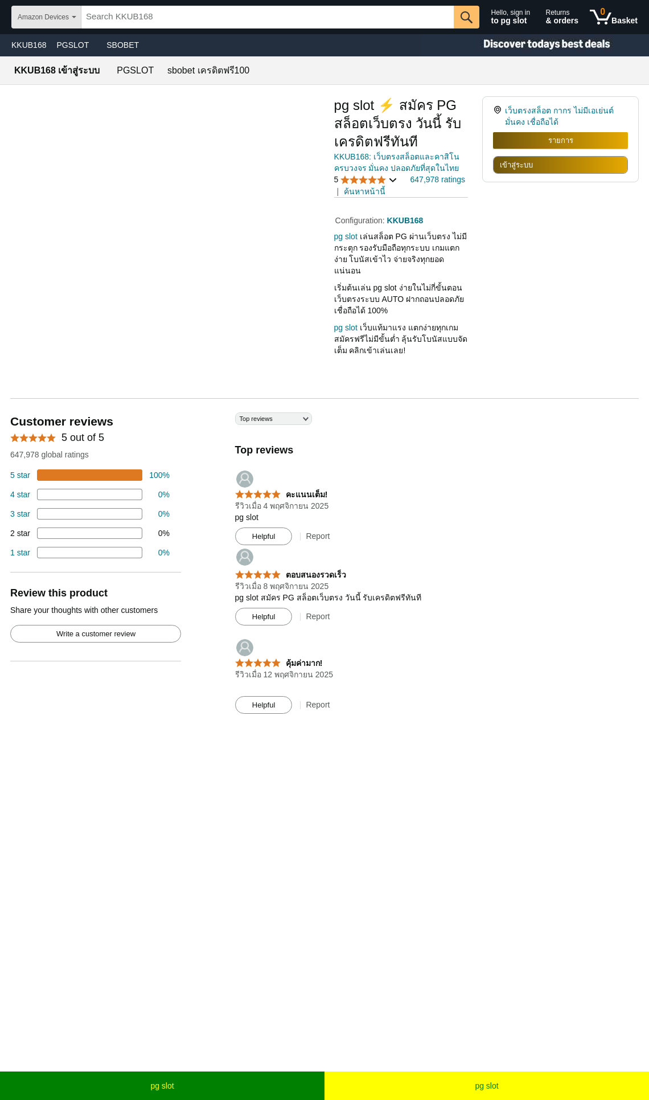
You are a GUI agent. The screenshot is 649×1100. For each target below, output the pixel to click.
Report (318, 536)
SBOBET (122, 45)
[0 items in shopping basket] (614, 17)
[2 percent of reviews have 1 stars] (90, 552)
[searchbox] (267, 17)
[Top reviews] (324, 568)
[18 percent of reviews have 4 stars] (90, 494)
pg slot (162, 1085)
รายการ (560, 140)
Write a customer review (95, 633)
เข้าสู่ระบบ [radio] (516, 165)
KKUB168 (28, 45)
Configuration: (361, 220)
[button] (366, 180)
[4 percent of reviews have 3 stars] (90, 514)
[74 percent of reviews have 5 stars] (90, 475)
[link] (499, 116)
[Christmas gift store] (535, 45)
